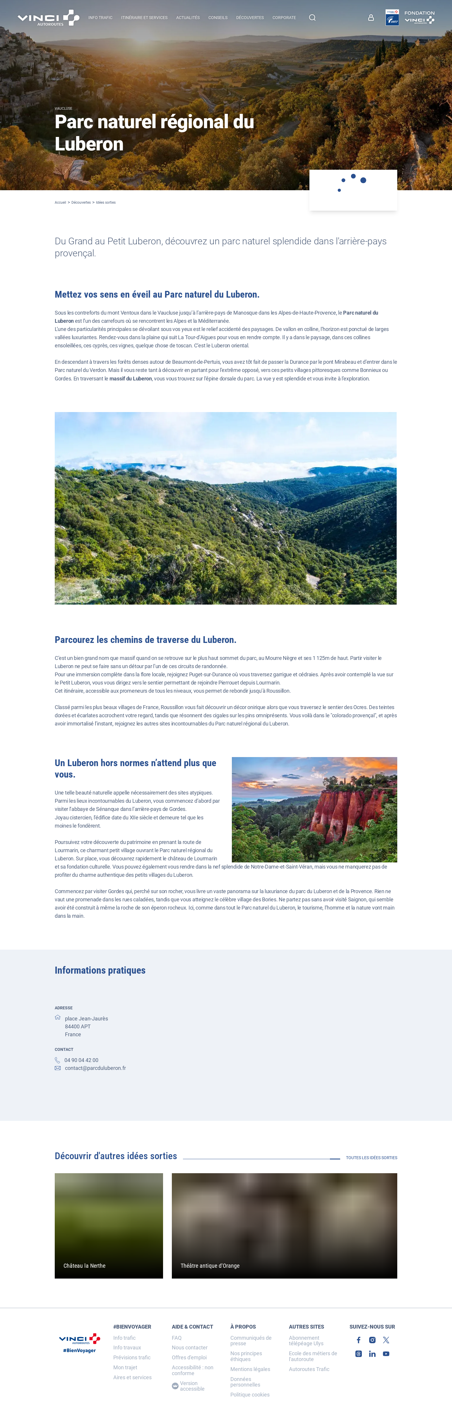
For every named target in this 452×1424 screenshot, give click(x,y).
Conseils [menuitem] (217, 17)
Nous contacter (190, 1348)
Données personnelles (245, 1382)
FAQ (177, 1338)
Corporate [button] (284, 17)
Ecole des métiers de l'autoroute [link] (313, 1356)
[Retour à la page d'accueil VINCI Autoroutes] (49, 18)
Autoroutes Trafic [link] (309, 1369)
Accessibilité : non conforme (192, 1370)
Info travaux (127, 1348)
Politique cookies (250, 1395)
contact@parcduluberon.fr (95, 1068)
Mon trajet (125, 1367)
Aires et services (132, 1377)
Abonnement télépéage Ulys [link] (306, 1341)
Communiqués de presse (251, 1341)
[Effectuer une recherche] (312, 17)
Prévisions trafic (131, 1357)
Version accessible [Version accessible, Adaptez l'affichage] (188, 1386)
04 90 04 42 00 (81, 1060)
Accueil (60, 202)
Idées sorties (106, 202)
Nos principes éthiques (246, 1356)
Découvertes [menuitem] (250, 17)
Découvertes (81, 202)
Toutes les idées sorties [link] (371, 1157)
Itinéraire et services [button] (144, 17)
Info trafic (124, 1338)
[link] (372, 17)
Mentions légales (250, 1369)
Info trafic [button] (100, 17)
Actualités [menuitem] (188, 17)
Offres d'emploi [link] (189, 1357)
